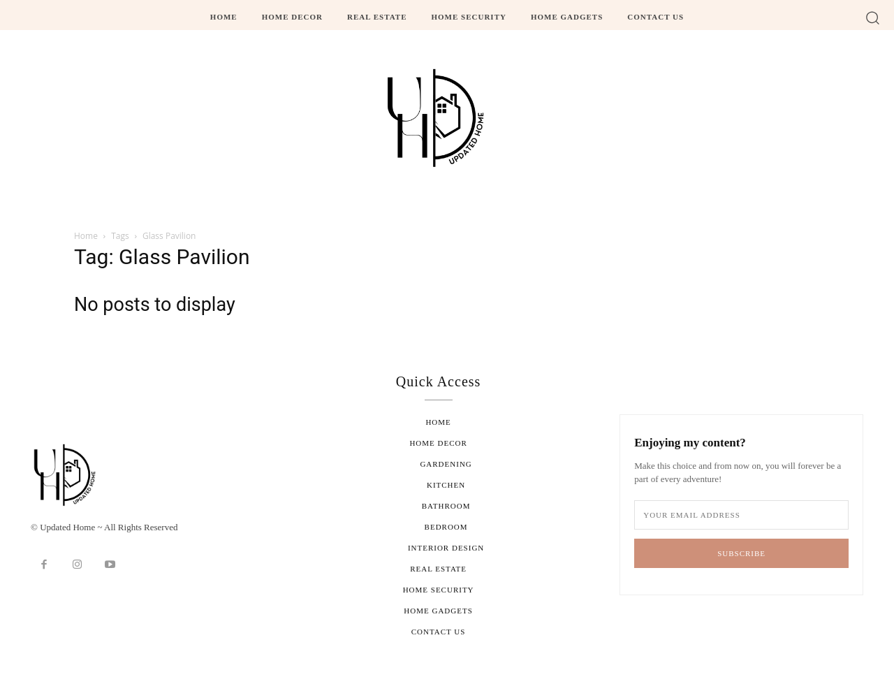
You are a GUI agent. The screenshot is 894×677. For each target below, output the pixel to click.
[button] (873, 17)
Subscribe (741, 553)
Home (86, 236)
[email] (741, 515)
